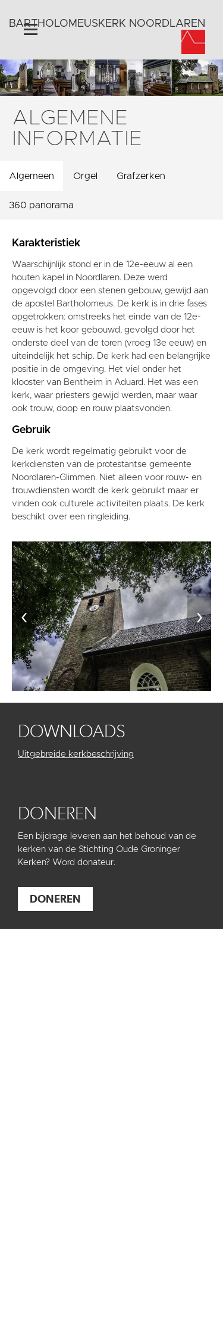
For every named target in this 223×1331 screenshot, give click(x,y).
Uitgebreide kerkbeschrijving (76, 754)
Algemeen (31, 176)
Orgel (85, 176)
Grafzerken (141, 176)
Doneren (55, 898)
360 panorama (41, 205)
